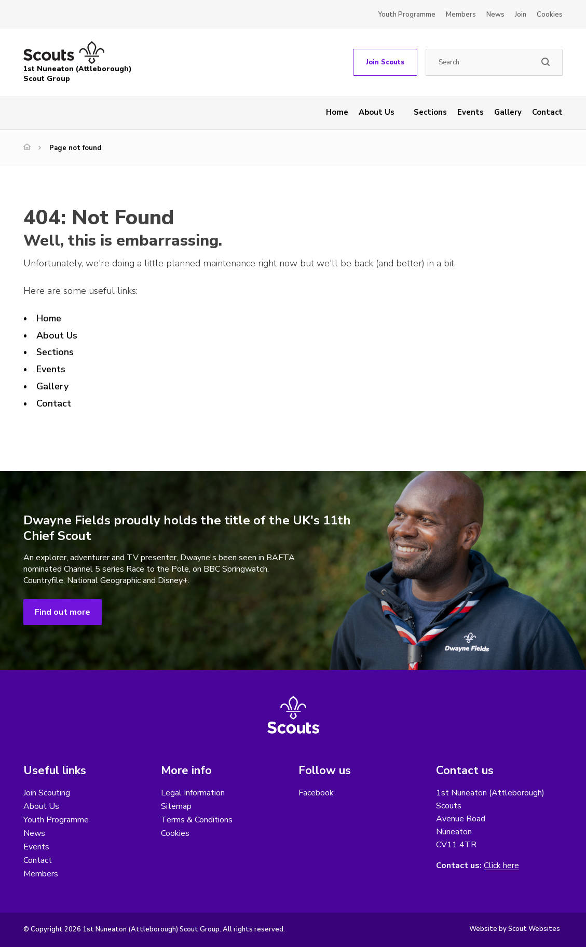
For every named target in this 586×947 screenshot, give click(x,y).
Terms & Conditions (197, 820)
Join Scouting (46, 793)
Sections (430, 112)
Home (337, 112)
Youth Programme (406, 14)
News (495, 14)
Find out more (62, 612)
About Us (376, 112)
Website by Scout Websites (514, 929)
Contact (547, 112)
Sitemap (176, 806)
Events (470, 112)
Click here (501, 865)
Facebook (316, 793)
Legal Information (193, 793)
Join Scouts (385, 62)
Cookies (550, 14)
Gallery (508, 112)
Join (520, 14)
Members (461, 14)
